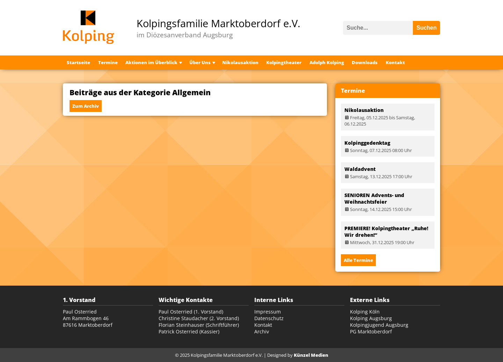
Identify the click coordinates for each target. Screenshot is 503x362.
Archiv (261, 331)
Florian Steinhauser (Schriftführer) (199, 325)
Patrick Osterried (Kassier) (189, 331)
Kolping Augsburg (371, 318)
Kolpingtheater (283, 62)
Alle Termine (358, 260)
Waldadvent (360, 169)
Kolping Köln (365, 311)
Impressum (267, 311)
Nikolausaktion (240, 62)
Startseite (78, 62)
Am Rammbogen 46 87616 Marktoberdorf (87, 321)
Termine (108, 62)
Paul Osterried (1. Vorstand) (191, 311)
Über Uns (200, 62)
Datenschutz (269, 318)
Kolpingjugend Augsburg (379, 325)
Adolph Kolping (326, 62)
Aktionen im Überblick (151, 62)
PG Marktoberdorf (371, 331)
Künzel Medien (311, 355)
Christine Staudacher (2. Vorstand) (199, 318)
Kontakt (395, 62)
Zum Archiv (85, 106)
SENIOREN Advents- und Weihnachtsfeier (374, 198)
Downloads (365, 62)
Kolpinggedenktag (367, 142)
